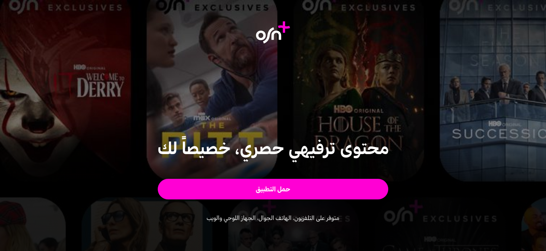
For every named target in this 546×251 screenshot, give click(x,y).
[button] (273, 189)
